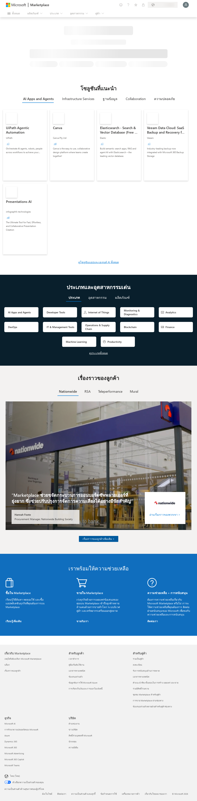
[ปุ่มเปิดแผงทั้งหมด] (13, 13)
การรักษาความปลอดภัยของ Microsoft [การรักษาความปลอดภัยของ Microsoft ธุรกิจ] (21, 729)
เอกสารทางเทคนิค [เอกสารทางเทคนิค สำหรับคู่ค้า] (141, 676)
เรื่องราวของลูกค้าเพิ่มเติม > (99, 539)
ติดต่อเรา (152, 621)
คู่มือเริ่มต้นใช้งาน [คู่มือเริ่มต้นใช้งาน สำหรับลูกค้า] (76, 664)
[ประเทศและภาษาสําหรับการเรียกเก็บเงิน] (163, 5)
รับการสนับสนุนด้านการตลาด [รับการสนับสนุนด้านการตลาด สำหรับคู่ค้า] (146, 670)
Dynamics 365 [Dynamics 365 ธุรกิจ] (10, 741)
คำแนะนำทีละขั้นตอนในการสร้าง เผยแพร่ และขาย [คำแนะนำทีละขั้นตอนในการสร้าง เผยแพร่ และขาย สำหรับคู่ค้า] (155, 682)
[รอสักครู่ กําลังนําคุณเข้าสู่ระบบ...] (186, 5)
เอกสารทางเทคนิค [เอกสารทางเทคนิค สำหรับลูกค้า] (77, 670)
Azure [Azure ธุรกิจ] (7, 735)
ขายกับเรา (82, 621)
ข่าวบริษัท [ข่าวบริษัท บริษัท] (73, 729)
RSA (88, 391)
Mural (134, 391)
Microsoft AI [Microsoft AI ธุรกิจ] (9, 723)
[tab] (38, 99)
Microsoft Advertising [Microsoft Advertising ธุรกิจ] (14, 753)
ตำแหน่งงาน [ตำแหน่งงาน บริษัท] (74, 723)
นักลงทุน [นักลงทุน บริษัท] (72, 741)
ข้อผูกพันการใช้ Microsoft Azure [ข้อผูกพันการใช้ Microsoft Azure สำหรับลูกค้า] (83, 682)
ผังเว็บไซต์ (47, 793)
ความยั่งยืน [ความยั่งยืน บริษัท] (73, 747)
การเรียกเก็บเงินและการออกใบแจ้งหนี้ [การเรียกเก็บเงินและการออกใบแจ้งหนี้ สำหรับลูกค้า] (86, 688)
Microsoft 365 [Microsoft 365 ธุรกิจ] (10, 747)
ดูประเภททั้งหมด (98, 353)
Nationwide (68, 391)
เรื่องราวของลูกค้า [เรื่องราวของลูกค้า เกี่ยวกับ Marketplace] (12, 670)
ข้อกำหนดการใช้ (109, 793)
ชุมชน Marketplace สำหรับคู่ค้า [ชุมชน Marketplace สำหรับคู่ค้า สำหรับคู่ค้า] (147, 694)
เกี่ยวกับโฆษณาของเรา (156, 793)
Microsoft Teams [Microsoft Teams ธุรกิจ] (12, 765)
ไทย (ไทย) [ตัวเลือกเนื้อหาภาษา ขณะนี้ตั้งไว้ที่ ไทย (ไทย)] (15, 775)
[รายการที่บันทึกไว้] (136, 5)
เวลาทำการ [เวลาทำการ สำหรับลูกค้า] (74, 658)
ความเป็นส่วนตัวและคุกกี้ (83, 793)
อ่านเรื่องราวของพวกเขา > (164, 514)
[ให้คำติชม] (121, 5)
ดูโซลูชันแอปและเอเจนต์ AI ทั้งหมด (98, 262)
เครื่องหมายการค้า (131, 793)
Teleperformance (110, 391)
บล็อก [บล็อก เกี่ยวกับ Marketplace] (7, 664)
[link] (25, 145)
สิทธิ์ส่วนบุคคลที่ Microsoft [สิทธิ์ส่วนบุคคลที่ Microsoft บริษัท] (80, 735)
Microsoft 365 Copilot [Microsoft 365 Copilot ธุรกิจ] (14, 759)
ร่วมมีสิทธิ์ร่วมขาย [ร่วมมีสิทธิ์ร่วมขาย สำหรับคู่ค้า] (141, 688)
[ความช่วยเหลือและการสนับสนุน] (128, 5)
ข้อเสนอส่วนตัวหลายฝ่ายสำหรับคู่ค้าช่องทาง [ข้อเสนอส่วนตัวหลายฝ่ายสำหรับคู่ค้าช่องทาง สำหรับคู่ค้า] (152, 706)
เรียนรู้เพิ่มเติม (13, 621)
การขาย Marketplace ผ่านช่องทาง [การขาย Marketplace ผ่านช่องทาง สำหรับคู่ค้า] (148, 700)
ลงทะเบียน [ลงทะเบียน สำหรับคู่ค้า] (137, 664)
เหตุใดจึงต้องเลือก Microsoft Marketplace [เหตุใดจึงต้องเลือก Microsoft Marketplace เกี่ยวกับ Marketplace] (22, 658)
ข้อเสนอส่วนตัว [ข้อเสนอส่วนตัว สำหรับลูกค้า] (76, 676)
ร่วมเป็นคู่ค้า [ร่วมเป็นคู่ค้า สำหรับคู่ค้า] (138, 658)
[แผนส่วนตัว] (143, 5)
